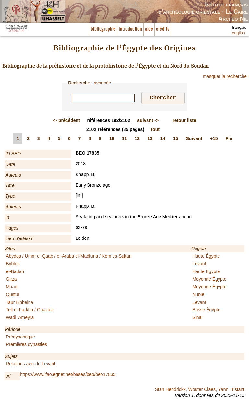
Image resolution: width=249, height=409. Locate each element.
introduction (130, 29)
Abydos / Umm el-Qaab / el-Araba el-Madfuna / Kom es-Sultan (69, 257)
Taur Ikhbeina (19, 303)
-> (148, 121)
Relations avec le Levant (30, 364)
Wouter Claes (202, 390)
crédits (162, 29)
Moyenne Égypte (209, 279)
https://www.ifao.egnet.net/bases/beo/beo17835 (68, 375)
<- (66, 121)
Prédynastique (20, 337)
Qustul (12, 295)
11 (124, 139)
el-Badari (15, 272)
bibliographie (103, 29)
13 (150, 139)
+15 (214, 139)
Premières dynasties (26, 345)
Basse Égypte (206, 310)
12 (137, 139)
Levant (199, 264)
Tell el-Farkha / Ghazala (30, 310)
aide (149, 29)
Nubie (198, 295)
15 (175, 139)
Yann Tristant (231, 390)
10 (111, 139)
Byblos (12, 264)
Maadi (12, 287)
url (8, 377)
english (238, 33)
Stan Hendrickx (170, 390)
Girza (11, 279)
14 (163, 139)
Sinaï (197, 318)
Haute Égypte (206, 257)
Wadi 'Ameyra (20, 318)
